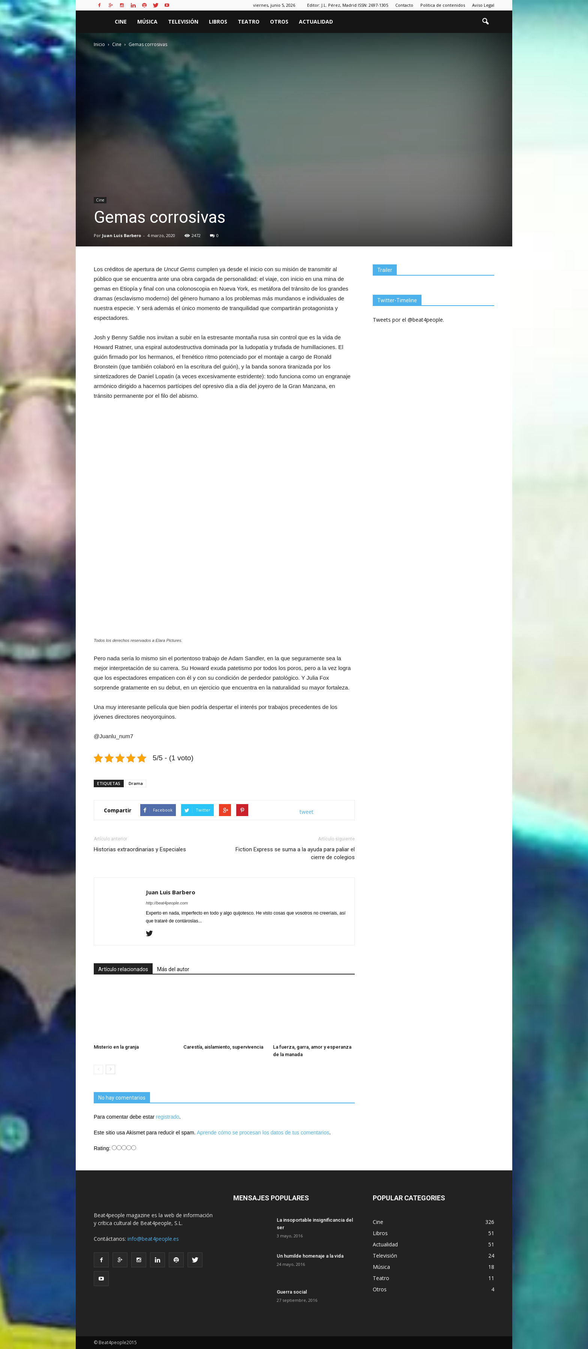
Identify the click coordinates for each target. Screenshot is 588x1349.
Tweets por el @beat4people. (408, 319)
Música (147, 21)
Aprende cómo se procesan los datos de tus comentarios (263, 1133)
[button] (485, 22)
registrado (167, 1117)
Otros (279, 21)
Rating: (103, 1148)
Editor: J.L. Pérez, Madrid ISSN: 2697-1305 (347, 5)
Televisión (183, 21)
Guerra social (292, 1292)
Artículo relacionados (123, 969)
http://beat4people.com (167, 903)
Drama (136, 783)
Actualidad (316, 21)
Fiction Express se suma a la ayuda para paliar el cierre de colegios (295, 853)
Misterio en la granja (116, 1047)
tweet (307, 811)
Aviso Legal (483, 5)
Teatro (249, 21)
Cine (121, 21)
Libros (218, 21)
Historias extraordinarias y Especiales (140, 849)
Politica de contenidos (442, 5)
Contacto (404, 5)
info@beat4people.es (153, 1238)
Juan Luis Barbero (121, 235)
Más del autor (173, 969)
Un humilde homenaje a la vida (310, 1256)
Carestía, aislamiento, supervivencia (223, 1047)
